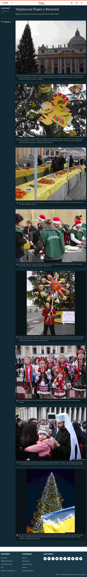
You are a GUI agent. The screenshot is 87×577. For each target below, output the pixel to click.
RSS (2, 567)
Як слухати (4, 558)
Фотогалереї (5, 8)
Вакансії (24, 567)
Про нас (24, 558)
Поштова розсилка (6, 564)
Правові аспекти (27, 564)
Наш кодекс (25, 561)
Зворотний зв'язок (27, 570)
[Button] (6, 22)
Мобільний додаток (7, 561)
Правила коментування (8, 570)
